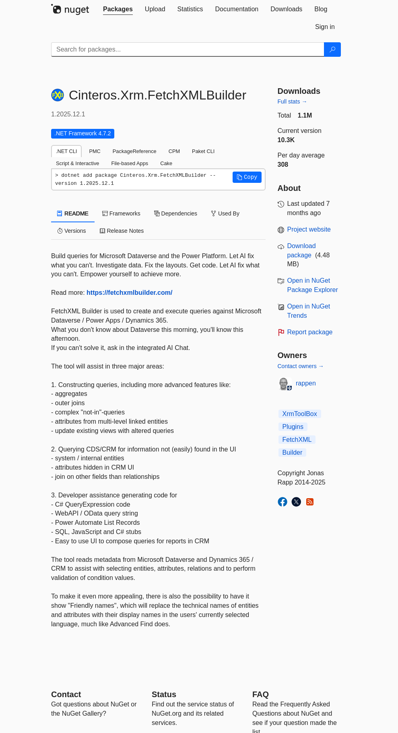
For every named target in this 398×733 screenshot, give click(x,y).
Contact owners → (301, 366)
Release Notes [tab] (122, 231)
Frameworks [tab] (121, 213)
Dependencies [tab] (175, 213)
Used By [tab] (225, 213)
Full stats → (292, 101)
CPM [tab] (174, 151)
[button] (247, 177)
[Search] (332, 49)
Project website (309, 229)
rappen (306, 383)
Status (164, 694)
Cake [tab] (166, 163)
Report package (310, 332)
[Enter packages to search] (187, 49)
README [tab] (73, 213)
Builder (293, 452)
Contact (66, 694)
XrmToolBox (300, 413)
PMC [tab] (94, 151)
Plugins (293, 426)
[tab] (118, 9)
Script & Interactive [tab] (77, 163)
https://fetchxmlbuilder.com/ (129, 292)
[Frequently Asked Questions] (260, 694)
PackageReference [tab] (135, 151)
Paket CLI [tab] (203, 151)
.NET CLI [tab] (66, 151)
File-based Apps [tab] (129, 163)
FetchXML (297, 439)
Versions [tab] (71, 231)
